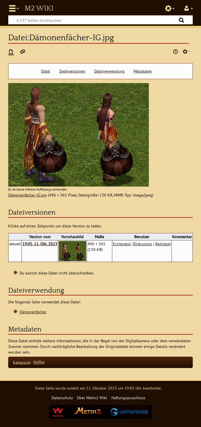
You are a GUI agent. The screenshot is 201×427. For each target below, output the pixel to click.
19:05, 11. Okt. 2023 (39, 243)
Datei (45, 71)
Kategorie (21, 362)
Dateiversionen (72, 71)
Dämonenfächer (33, 311)
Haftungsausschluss (128, 397)
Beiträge (162, 243)
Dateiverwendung (109, 71)
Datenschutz (62, 397)
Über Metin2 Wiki (92, 397)
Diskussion (143, 243)
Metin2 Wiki (38, 8)
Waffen (39, 362)
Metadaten (143, 71)
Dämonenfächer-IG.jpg (27, 195)
